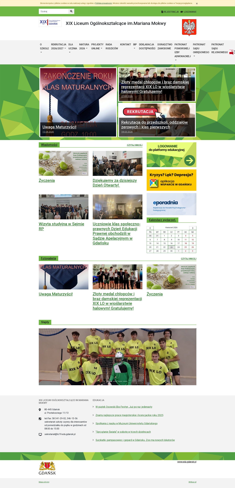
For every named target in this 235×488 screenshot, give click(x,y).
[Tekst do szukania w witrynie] (53, 11)
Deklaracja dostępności (147, 46)
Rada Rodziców (112, 46)
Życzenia (47, 180)
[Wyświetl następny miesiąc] (192, 228)
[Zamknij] (197, 3)
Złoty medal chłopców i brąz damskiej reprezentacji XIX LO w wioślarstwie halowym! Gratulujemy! (157, 89)
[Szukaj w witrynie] (71, 11)
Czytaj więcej (134, 145)
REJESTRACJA (170, 12)
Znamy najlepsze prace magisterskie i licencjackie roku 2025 (129, 415)
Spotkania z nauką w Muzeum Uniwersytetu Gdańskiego (126, 423)
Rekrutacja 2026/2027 (58, 46)
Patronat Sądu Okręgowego (201, 48)
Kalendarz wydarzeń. (162, 220)
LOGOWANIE (188, 12)
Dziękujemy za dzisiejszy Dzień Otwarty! (115, 183)
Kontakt (125, 44)
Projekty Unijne (97, 46)
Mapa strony (44, 482)
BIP (135, 44)
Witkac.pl (192, 482)
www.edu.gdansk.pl (186, 461)
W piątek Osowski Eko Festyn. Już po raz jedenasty (124, 406)
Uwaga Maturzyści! (78, 129)
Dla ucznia (72, 46)
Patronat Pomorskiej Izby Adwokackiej (183, 50)
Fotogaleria (48, 258)
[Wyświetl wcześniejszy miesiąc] (150, 228)
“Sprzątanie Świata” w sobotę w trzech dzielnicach (123, 431)
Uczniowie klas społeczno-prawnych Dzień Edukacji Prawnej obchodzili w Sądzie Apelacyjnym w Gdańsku (116, 233)
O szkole (44, 46)
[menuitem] (44, 52)
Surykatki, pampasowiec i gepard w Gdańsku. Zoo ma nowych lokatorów (135, 440)
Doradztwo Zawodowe (164, 46)
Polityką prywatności (103, 3)
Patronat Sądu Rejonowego (219, 48)
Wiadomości (49, 144)
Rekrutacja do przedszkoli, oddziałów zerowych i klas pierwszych (157, 127)
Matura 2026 (84, 46)
